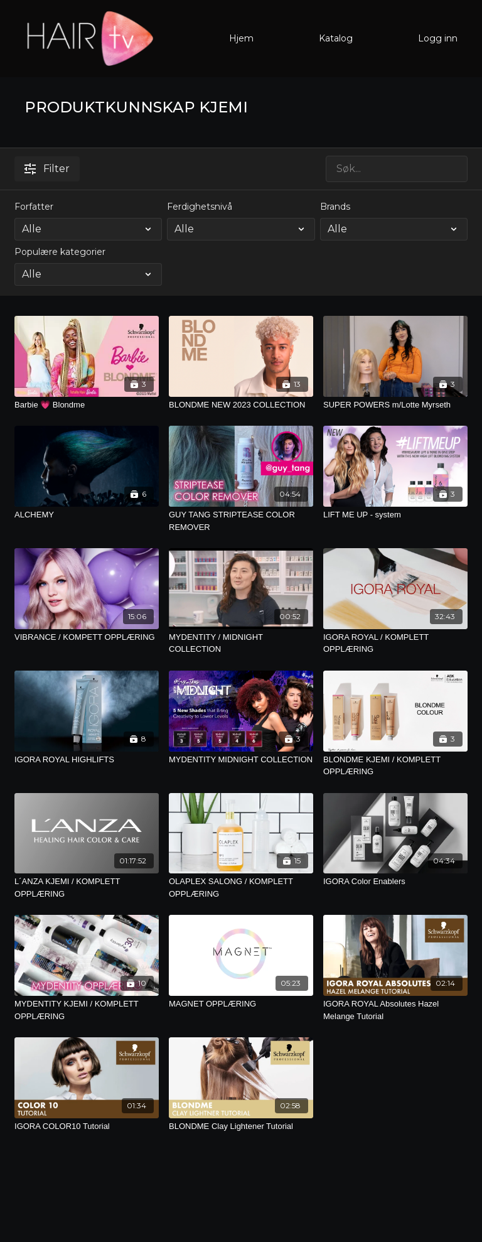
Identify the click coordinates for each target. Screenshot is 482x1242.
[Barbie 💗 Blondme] (86, 405)
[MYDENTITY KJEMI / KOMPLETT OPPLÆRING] (86, 1010)
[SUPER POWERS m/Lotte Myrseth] (395, 405)
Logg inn (438, 38)
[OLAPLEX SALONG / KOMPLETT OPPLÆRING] (241, 887)
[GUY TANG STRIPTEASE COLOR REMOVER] (241, 521)
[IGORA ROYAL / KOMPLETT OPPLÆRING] (395, 643)
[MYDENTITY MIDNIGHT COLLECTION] (241, 759)
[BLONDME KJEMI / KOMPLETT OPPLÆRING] (395, 765)
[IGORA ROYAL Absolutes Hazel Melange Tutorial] (395, 1010)
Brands (335, 206)
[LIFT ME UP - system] (395, 515)
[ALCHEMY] (86, 515)
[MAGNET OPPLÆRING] (241, 1004)
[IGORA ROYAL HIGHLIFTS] (86, 759)
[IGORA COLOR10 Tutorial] (86, 1126)
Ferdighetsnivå (199, 206)
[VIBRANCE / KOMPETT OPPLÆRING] (86, 637)
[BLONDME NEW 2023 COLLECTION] (241, 405)
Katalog (336, 38)
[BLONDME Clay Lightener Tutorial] (241, 1126)
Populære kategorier (59, 251)
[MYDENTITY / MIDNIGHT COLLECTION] (241, 643)
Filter (47, 169)
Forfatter (33, 206)
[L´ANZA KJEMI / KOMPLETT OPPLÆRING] (86, 887)
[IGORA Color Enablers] (395, 881)
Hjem (241, 38)
